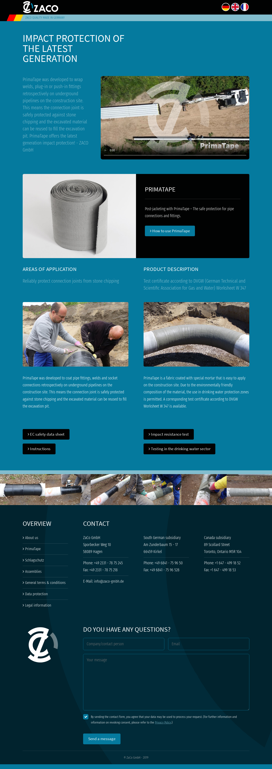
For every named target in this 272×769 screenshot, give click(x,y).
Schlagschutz (33, 560)
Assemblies (32, 571)
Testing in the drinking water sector (179, 448)
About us (174, 7)
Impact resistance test (169, 434)
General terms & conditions (44, 582)
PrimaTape (32, 548)
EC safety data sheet (46, 434)
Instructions (39, 448)
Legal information (37, 605)
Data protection (35, 593)
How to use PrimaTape (170, 230)
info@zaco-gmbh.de (109, 581)
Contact (212, 7)
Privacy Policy (163, 722)
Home (155, 7)
